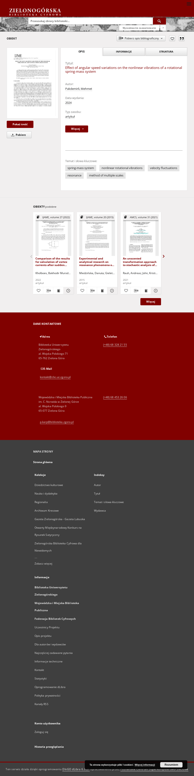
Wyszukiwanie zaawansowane (139, 27)
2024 (68, 103)
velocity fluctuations (163, 168)
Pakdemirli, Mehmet (78, 89)
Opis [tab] (81, 51)
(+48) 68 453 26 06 (115, 397)
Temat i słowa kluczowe (109, 502)
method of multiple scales (106, 175)
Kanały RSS (41, 704)
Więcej (150, 301)
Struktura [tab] (166, 51)
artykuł (70, 117)
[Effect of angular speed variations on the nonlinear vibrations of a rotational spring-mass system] (32, 83)
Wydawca (100, 510)
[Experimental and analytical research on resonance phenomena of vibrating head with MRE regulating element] (97, 235)
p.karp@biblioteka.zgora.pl (57, 422)
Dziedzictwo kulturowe (49, 485)
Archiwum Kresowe (47, 510)
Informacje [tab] (124, 51)
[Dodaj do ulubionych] (172, 38)
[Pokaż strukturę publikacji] (53, 217)
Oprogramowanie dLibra (50, 687)
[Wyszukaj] (159, 20)
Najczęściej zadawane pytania (54, 653)
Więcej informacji (145, 764)
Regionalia (41, 502)
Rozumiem (171, 764)
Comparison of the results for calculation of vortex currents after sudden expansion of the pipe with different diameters (53, 262)
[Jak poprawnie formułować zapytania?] (163, 28)
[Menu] (189, 3)
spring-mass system (81, 168)
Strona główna (43, 462)
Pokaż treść (20, 124)
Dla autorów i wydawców (50, 644)
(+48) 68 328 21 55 (115, 345)
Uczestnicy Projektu (47, 627)
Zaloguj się (41, 732)
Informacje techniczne (49, 661)
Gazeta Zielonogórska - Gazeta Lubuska (60, 519)
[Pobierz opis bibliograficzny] (48, 291)
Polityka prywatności (47, 695)
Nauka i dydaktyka (46, 493)
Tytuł (97, 493)
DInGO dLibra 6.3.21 (76, 769)
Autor (97, 485)
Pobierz (18, 134)
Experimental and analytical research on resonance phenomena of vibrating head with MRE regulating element (96, 262)
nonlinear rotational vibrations (122, 168)
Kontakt (39, 670)
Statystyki (41, 678)
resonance (74, 175)
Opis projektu (43, 636)
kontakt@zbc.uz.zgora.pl (55, 377)
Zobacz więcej (43, 563)
